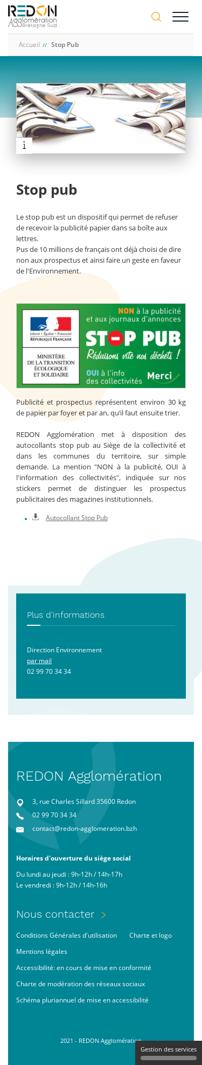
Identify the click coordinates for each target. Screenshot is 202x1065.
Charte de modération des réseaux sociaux (80, 983)
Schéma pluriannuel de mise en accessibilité (82, 1000)
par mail (39, 660)
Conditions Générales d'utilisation (66, 935)
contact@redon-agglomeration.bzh (84, 828)
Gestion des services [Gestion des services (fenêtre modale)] (169, 1052)
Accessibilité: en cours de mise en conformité (83, 967)
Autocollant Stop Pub (70, 517)
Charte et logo (150, 935)
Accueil (29, 44)
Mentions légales (41, 951)
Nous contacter (55, 913)
